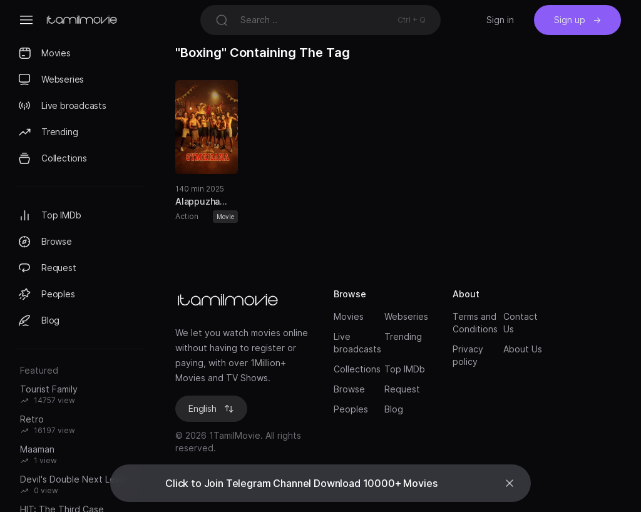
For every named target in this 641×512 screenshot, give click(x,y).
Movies (349, 316)
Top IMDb (404, 369)
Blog (393, 409)
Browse (349, 389)
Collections (355, 369)
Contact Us (520, 322)
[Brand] (242, 300)
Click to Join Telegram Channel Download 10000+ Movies (301, 483)
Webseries (406, 316)
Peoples (351, 409)
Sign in (500, 19)
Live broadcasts (355, 342)
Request (402, 389)
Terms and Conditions (474, 322)
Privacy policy (468, 355)
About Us (522, 349)
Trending (403, 336)
